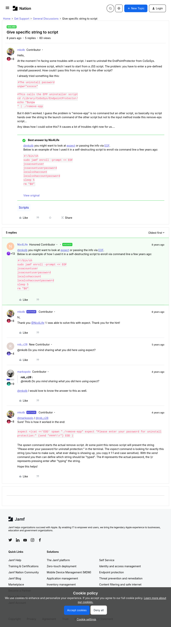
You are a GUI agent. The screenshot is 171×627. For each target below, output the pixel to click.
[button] (7, 9)
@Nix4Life (37, 322)
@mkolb (28, 145)
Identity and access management (120, 566)
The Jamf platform (58, 560)
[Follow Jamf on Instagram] (32, 540)
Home (6, 18)
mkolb (21, 49)
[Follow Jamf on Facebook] (40, 540)
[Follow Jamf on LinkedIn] (18, 540)
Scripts (24, 207)
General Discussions (46, 18)
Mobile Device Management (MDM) (69, 572)
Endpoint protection (111, 572)
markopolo (24, 371)
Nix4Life (22, 244)
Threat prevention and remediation (120, 578)
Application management (62, 578)
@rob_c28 (42, 418)
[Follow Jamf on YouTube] (25, 540)
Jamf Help (14, 560)
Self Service (106, 560)
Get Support (21, 18)
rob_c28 (22, 344)
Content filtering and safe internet (120, 584)
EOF (106, 145)
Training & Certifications (23, 566)
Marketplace (16, 584)
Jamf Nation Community (23, 572)
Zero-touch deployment (61, 566)
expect (71, 145)
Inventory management (61, 584)
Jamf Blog (14, 578)
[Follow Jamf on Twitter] (10, 540)
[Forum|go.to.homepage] (22, 8)
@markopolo (25, 418)
